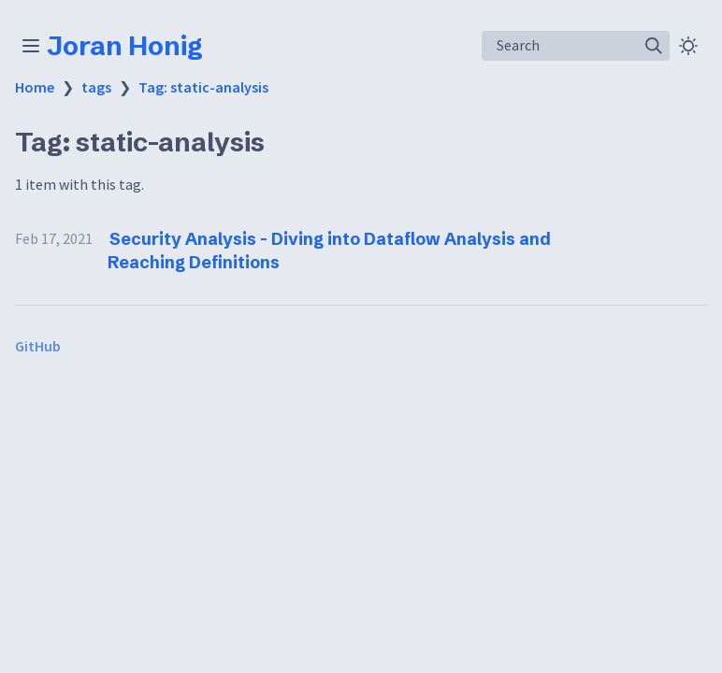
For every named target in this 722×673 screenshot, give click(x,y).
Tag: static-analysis (203, 87)
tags (96, 87)
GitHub (38, 345)
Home (34, 87)
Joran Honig (125, 46)
